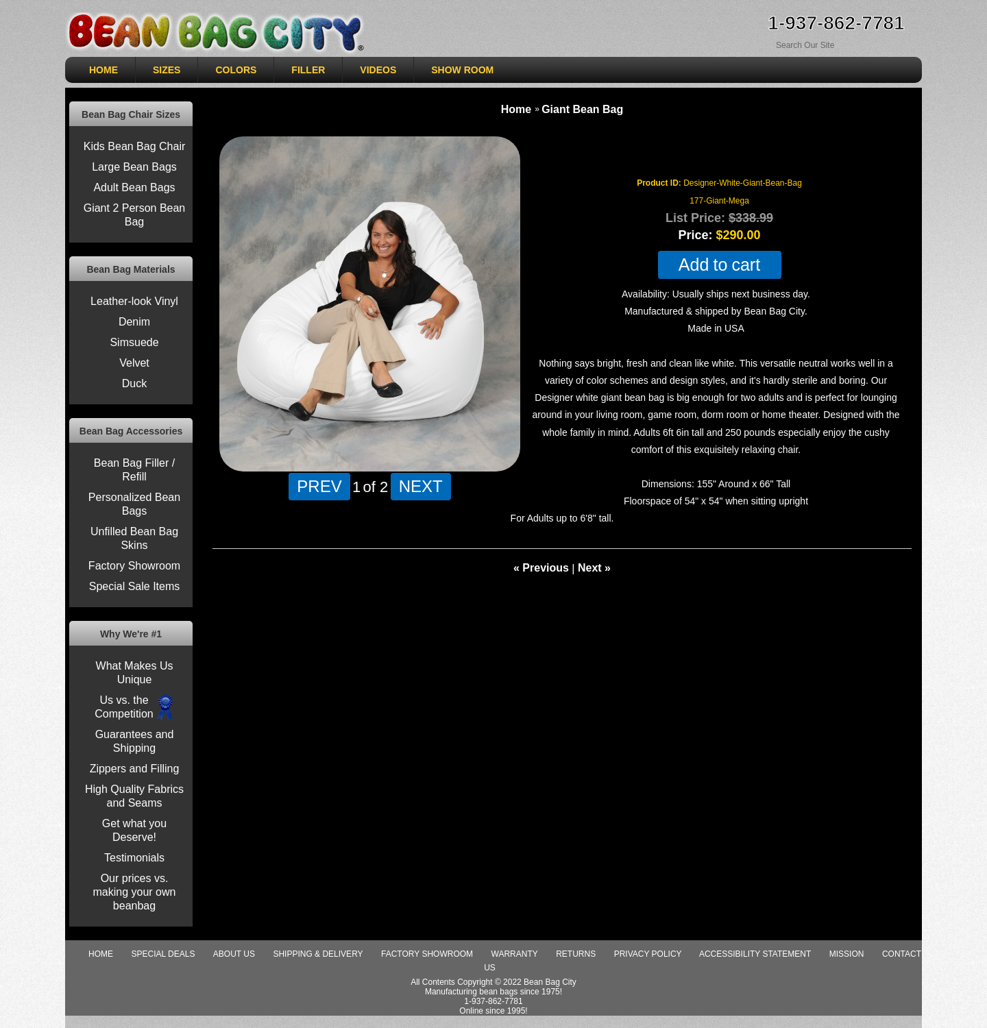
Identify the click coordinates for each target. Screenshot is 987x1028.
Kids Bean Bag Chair (135, 146)
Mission (846, 954)
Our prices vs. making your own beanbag (134, 891)
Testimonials (134, 858)
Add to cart (719, 264)
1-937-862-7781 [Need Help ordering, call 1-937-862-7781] (836, 23)
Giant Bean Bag (582, 109)
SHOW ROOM (462, 69)
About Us (234, 954)
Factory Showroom (134, 566)
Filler (308, 69)
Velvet (134, 363)
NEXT (421, 486)
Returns (576, 954)
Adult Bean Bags (134, 187)
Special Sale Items (134, 586)
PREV (319, 486)
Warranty (514, 954)
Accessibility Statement (755, 954)
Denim (134, 322)
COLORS (235, 69)
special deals (163, 954)
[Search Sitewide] (826, 45)
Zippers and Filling (135, 768)
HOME (103, 69)
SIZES (166, 69)
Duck (134, 383)
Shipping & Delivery (318, 954)
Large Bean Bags (134, 167)
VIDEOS (378, 69)
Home (516, 109)
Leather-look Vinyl (134, 301)
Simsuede (134, 342)
